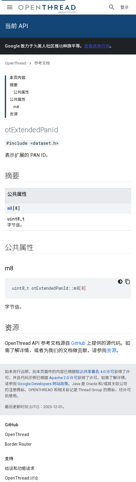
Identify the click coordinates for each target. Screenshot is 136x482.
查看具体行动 (97, 46)
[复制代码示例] (127, 281)
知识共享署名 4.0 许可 (95, 371)
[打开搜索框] (111, 7)
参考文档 (42, 63)
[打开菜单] (10, 7)
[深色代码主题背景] (120, 281)
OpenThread (15, 63)
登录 (124, 7)
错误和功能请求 (20, 468)
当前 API (16, 26)
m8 (9, 208)
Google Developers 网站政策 (43, 383)
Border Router (18, 444)
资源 (111, 350)
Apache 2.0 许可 (63, 377)
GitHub (78, 343)
